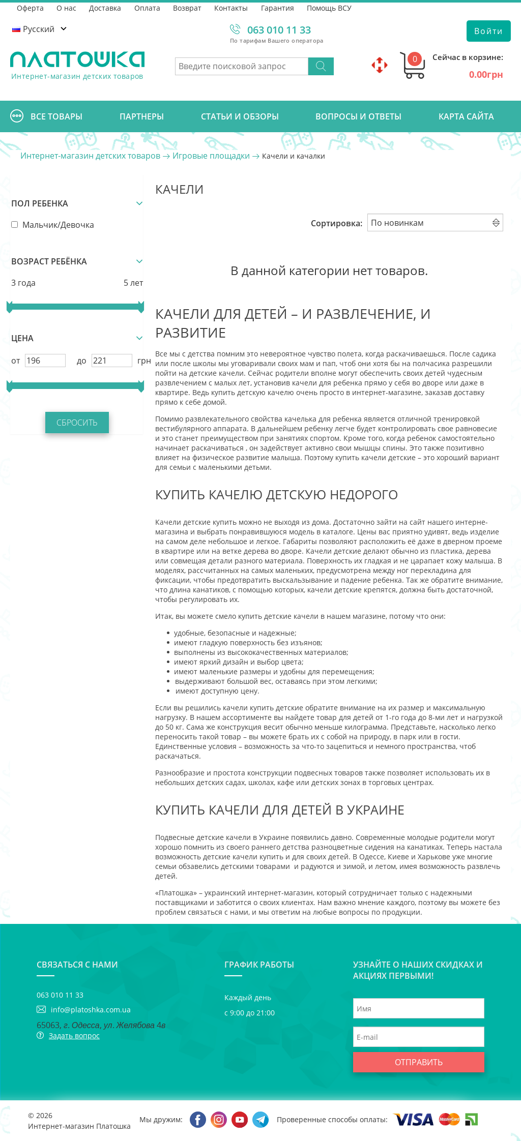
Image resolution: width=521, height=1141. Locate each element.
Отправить (419, 1062)
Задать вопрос (74, 1035)
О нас (67, 7)
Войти (488, 31)
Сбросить (76, 422)
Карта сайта (466, 116)
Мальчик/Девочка (51, 223)
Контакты (233, 7)
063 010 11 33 (279, 30)
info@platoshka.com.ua (91, 1009)
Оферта (30, 7)
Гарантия (279, 7)
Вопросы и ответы (358, 116)
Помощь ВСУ (331, 7)
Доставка (106, 7)
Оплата (148, 7)
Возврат (189, 7)
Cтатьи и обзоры (240, 116)
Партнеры (142, 116)
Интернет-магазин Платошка (79, 1126)
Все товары (46, 116)
